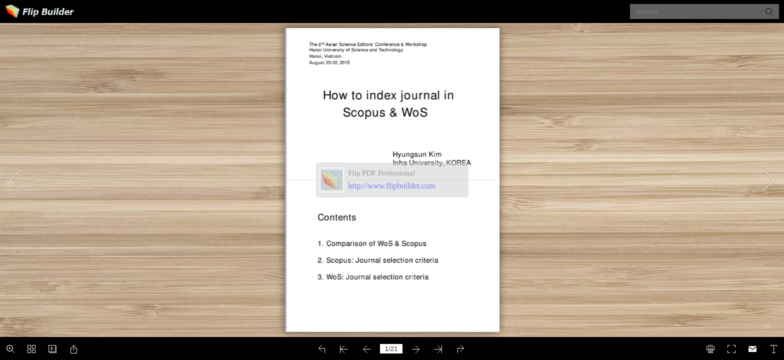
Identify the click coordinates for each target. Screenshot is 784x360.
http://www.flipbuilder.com (392, 186)
